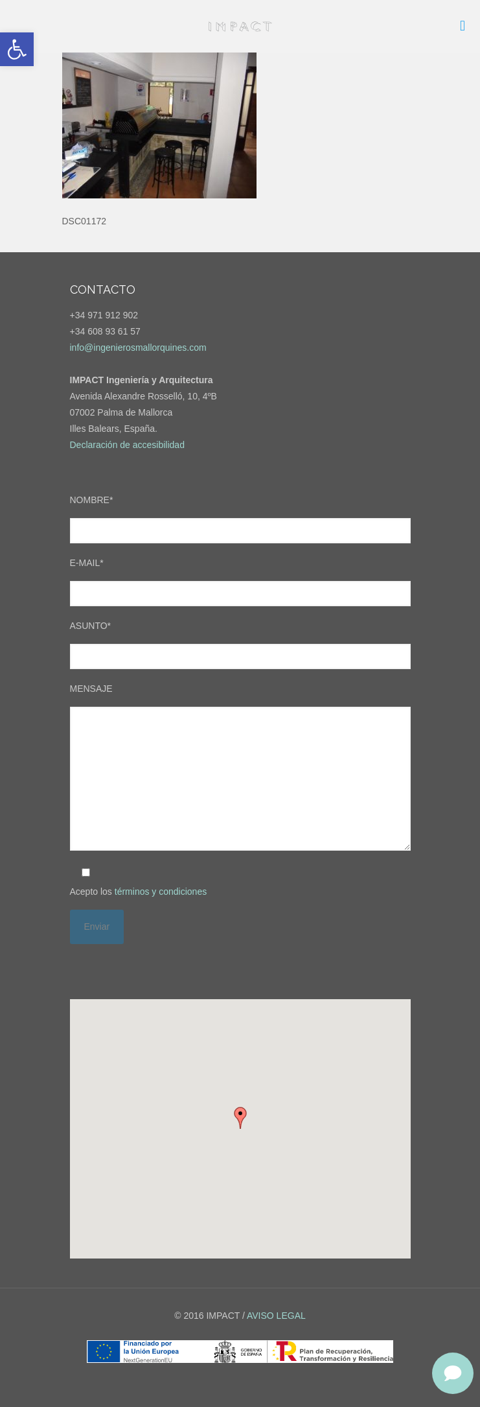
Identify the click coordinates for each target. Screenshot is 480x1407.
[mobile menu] (462, 26)
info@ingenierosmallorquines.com (138, 347)
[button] (17, 49)
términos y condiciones (161, 891)
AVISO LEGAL (276, 1315)
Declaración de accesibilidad (127, 445)
